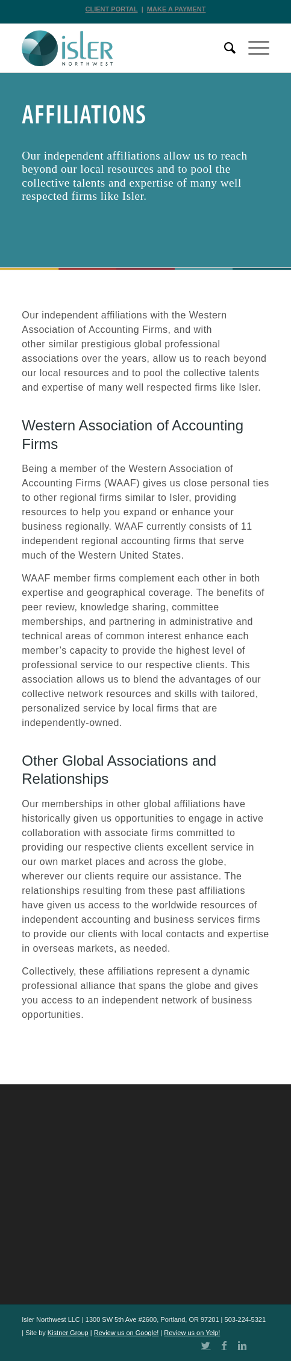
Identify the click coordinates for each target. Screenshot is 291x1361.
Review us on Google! (126, 1332)
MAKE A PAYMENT (176, 9)
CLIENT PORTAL (112, 9)
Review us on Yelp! (192, 1332)
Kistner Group (68, 1332)
